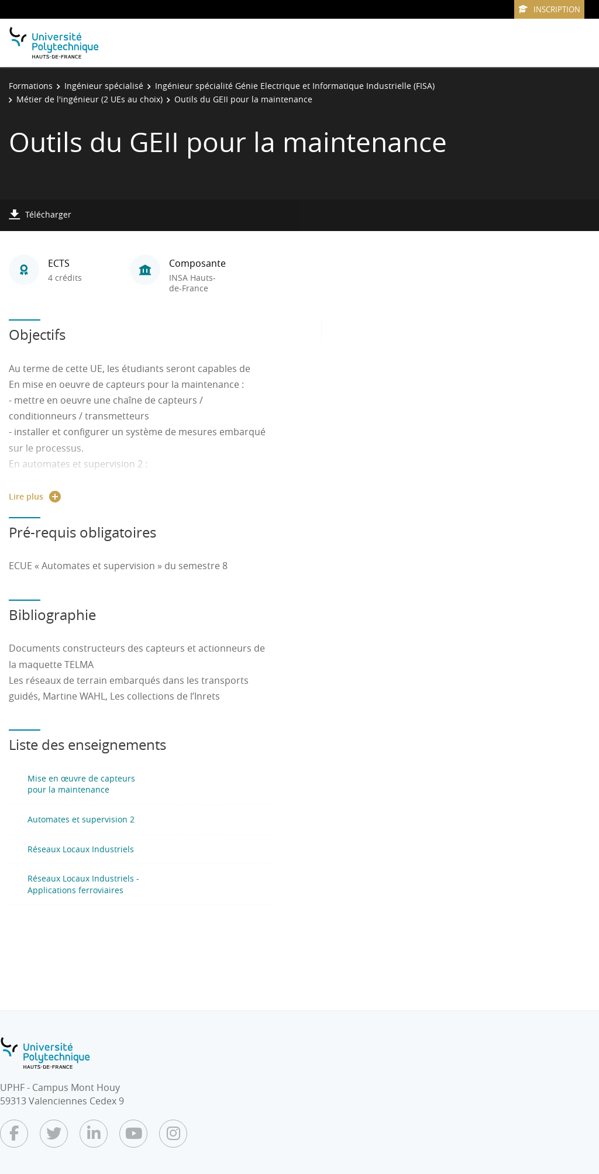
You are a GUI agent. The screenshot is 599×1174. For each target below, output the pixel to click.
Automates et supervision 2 (81, 819)
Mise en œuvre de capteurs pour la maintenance (81, 784)
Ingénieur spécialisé (103, 85)
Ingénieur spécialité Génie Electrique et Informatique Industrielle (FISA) (295, 85)
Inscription (549, 9)
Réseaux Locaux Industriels (80, 849)
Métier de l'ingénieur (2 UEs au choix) (89, 99)
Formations (31, 85)
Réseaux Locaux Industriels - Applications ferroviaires (83, 884)
